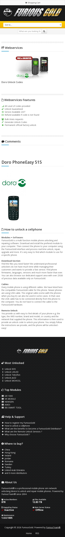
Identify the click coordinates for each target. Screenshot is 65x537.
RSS (37, 533)
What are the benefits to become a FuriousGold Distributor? (31, 428)
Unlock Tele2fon (10, 374)
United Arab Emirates (13, 470)
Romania (7, 461)
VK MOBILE (8, 398)
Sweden (6, 464)
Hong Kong (8, 452)
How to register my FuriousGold (18, 422)
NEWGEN (7, 401)
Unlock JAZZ (8, 377)
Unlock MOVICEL (11, 380)
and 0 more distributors (14, 473)
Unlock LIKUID (9, 372)
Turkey (6, 467)
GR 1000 (7, 395)
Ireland (6, 455)
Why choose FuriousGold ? (15, 434)
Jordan (6, 458)
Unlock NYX (8, 369)
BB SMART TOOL (11, 407)
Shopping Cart (32, 2)
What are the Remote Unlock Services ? (21, 431)
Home (29, 533)
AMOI (5, 404)
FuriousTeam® (53, 527)
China (5, 449)
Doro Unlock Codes (11, 82)
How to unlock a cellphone (15, 425)
